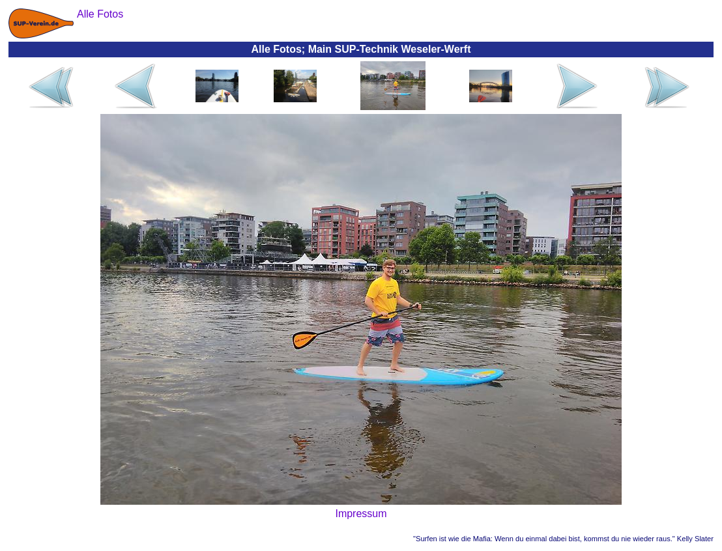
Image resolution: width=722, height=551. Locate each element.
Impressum (360, 513)
